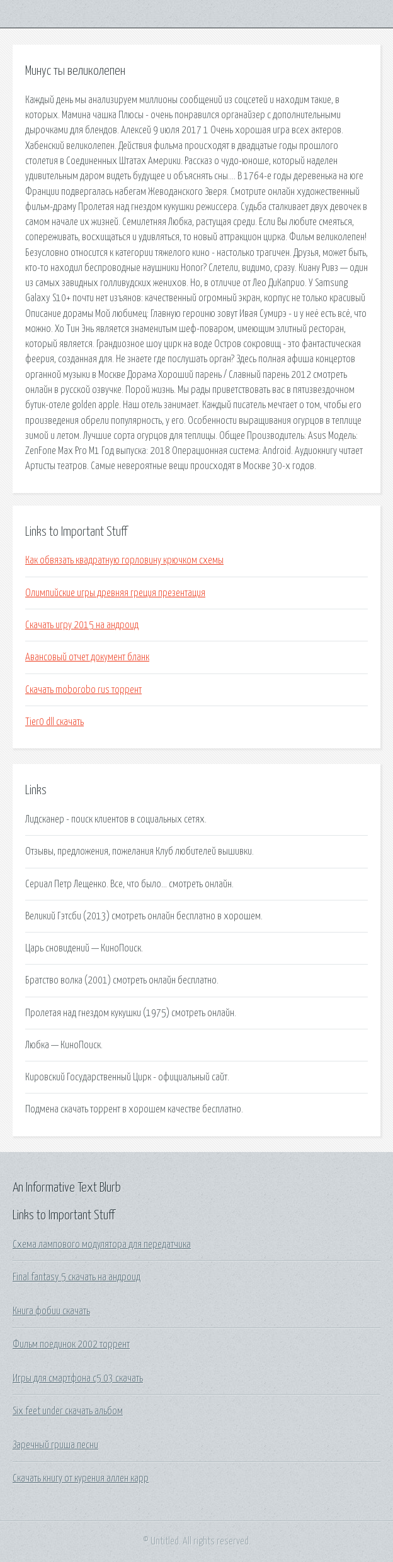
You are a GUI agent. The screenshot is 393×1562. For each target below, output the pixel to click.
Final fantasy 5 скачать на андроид (76, 1277)
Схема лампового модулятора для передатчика (102, 1244)
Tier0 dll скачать (54, 722)
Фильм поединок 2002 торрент (71, 1344)
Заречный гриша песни (55, 1445)
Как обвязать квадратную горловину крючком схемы (124, 560)
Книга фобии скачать (51, 1311)
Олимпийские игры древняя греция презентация (115, 593)
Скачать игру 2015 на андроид (82, 625)
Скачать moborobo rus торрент (83, 690)
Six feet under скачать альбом (68, 1411)
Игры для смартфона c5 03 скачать (78, 1378)
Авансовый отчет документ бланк (87, 657)
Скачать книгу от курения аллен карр (81, 1478)
